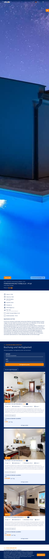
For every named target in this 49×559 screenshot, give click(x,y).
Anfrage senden (24, 425)
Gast (7, 359)
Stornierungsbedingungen (11, 369)
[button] (37, 2)
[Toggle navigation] (43, 2)
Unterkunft (9, 281)
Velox (5, 281)
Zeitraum (8, 354)
